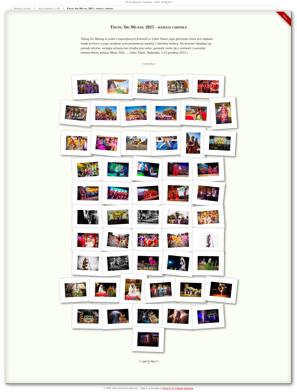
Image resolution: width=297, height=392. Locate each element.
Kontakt (147, 2)
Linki (157, 2)
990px (285, 17)
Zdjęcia (143, 388)
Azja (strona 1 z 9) (49, 8)
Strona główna (133, 2)
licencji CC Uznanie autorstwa (178, 388)
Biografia (166, 2)
